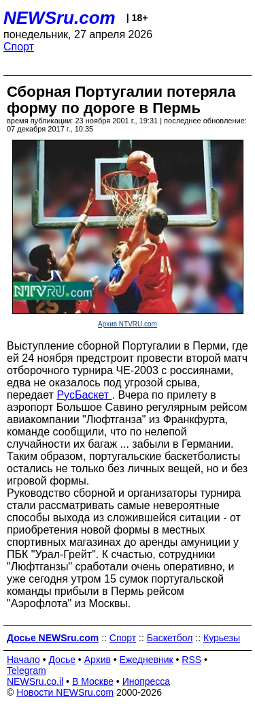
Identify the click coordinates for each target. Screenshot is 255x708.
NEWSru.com (59, 17)
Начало (23, 659)
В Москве (93, 681)
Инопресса (146, 681)
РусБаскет (84, 395)
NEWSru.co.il (35, 681)
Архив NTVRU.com (127, 324)
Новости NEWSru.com (65, 692)
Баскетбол (170, 637)
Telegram (26, 670)
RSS (191, 659)
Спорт (18, 46)
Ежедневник (146, 659)
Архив (97, 659)
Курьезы (221, 637)
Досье (61, 659)
